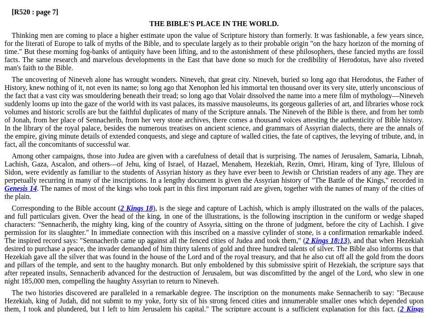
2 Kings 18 (137, 208)
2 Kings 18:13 (326, 240)
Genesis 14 (20, 188)
